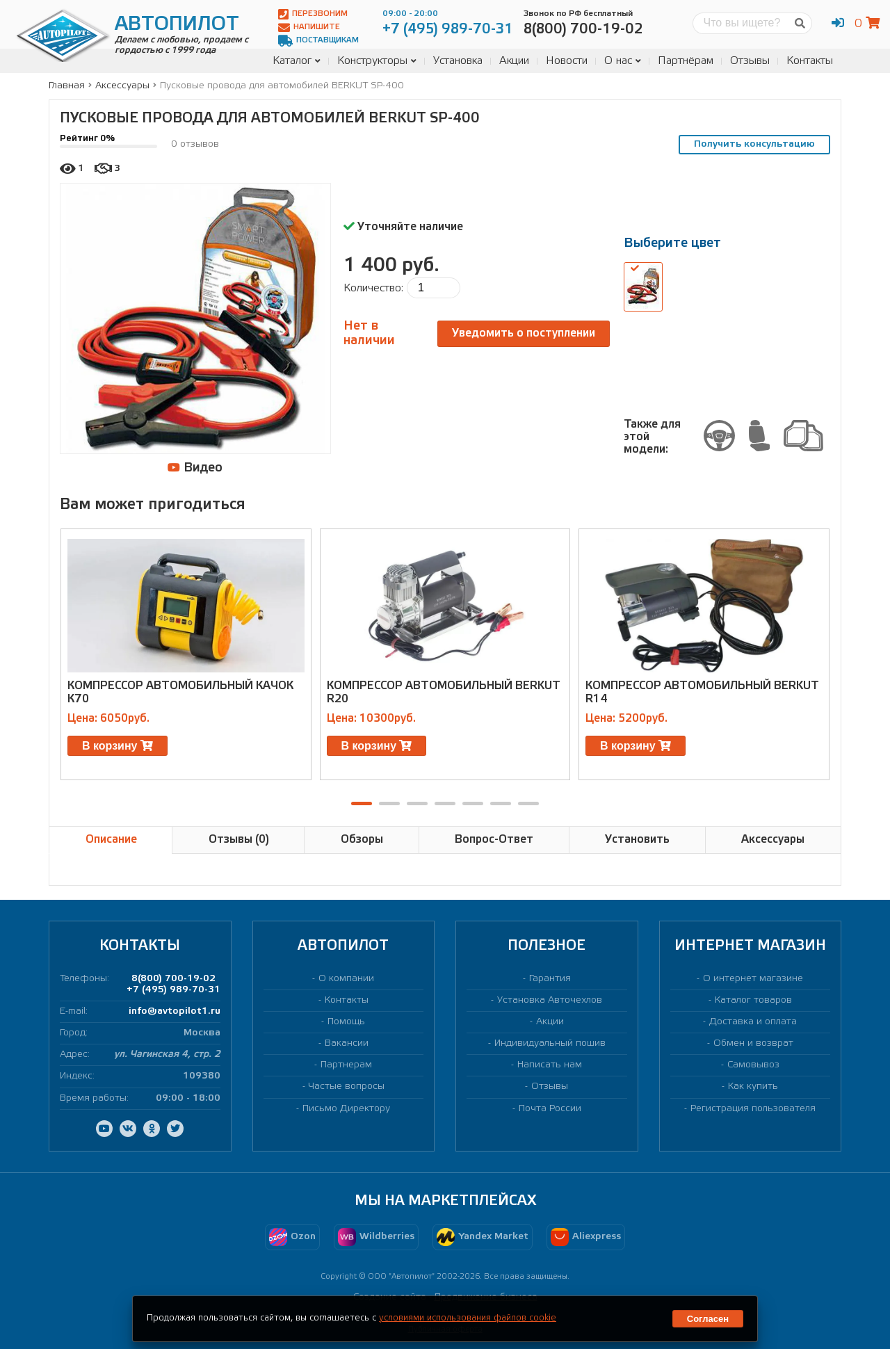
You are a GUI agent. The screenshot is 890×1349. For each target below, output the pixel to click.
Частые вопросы (347, 1086)
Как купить (753, 1086)
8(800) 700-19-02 (173, 978)
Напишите (309, 27)
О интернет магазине (753, 978)
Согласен (708, 1319)
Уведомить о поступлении (523, 333)
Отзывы (750, 61)
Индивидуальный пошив (550, 1043)
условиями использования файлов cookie (467, 1318)
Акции (514, 61)
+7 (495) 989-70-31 (173, 989)
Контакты (809, 61)
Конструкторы (376, 61)
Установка (458, 61)
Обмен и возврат (753, 1043)
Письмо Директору (346, 1108)
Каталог (297, 61)
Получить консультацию (754, 144)
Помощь (346, 1021)
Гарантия (550, 978)
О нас (622, 61)
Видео (195, 468)
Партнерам (346, 1064)
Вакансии (347, 1043)
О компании (346, 978)
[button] (361, 803)
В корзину (117, 746)
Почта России (550, 1108)
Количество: (373, 288)
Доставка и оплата (753, 1021)
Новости (567, 61)
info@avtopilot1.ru (174, 1011)
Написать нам (549, 1064)
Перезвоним (313, 14)
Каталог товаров (753, 1000)
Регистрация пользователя (753, 1108)
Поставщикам (318, 41)
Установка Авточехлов (549, 1000)
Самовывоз (753, 1064)
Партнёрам (685, 61)
